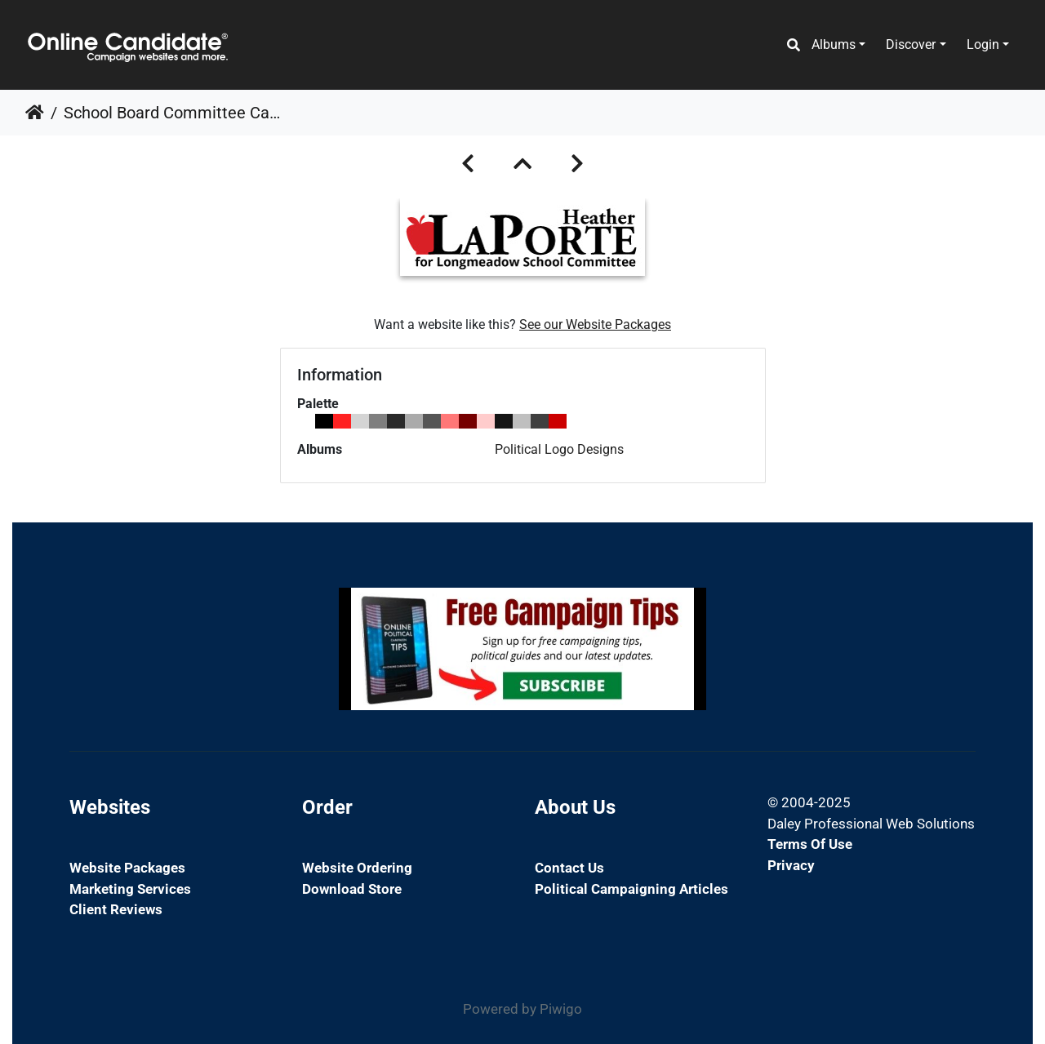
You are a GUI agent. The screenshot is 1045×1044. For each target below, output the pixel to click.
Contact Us (569, 868)
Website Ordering (357, 868)
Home (34, 112)
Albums (834, 44)
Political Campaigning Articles (631, 889)
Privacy (791, 865)
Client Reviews (115, 909)
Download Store (352, 889)
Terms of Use (809, 844)
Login (983, 44)
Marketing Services (130, 889)
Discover (911, 44)
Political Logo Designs (559, 449)
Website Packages (127, 868)
